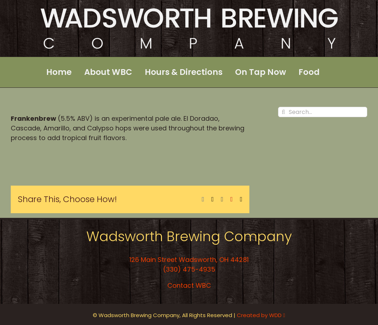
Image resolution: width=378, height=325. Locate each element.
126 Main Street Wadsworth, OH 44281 (189, 259)
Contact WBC (189, 285)
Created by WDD (261, 315)
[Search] (283, 112)
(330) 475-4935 (189, 269)
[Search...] (322, 112)
